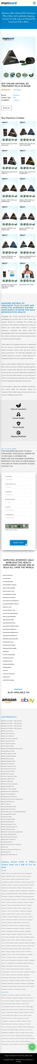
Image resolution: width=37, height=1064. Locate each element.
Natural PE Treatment (9, 839)
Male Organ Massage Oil (10, 827)
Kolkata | (31, 916)
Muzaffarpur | (21, 931)
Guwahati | (26, 902)
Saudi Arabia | (19, 1035)
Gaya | (3, 899)
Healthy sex (6, 651)
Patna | (13, 940)
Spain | (18, 1038)
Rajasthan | (22, 943)
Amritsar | (23, 876)
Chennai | (17, 890)
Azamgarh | (12, 882)
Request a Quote (18, 542)
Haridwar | (4, 905)
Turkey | (13, 1041)
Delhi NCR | (26, 893)
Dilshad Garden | (15, 969)
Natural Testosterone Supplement (13, 832)
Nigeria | (17, 1029)
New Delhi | (12, 937)
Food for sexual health (9, 654)
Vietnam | (22, 1044)
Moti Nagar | (12, 980)
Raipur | (17, 943)
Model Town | (5, 980)
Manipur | (28, 925)
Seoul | (24, 1035)
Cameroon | (31, 1000)
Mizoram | (28, 928)
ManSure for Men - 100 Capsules (12, 721)
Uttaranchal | (20, 960)
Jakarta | (16, 1015)
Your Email (8, 491)
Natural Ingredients (18, 409)
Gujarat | (4, 902)
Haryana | (9, 905)
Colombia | (18, 1003)
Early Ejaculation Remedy (10, 837)
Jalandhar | (4, 911)
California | (18, 1000)
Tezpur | (9, 954)
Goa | (18, 899)
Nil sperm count (7, 607)
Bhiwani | (27, 885)
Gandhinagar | (18, 896)
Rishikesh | (9, 945)
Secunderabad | (6, 948)
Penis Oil (5, 670)
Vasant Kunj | (17, 989)
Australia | (23, 995)
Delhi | (20, 893)
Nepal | (25, 1027)
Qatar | (27, 1032)
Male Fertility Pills (8, 781)
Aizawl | (20, 873)
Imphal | (15, 908)
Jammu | (10, 911)
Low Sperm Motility (8, 581)
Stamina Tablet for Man (9, 753)
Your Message (9, 514)
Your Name (8, 476)
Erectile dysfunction (8, 658)
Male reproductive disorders (10, 638)
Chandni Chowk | (18, 966)
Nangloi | (23, 980)
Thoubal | (30, 954)
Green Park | (14, 972)
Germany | (27, 1009)
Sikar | (20, 948)
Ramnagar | (32, 943)
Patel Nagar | (11, 983)
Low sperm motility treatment (11, 604)
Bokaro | (30, 888)
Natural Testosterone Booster (12, 849)
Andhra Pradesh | (6, 879)
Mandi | (11, 925)
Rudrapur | (25, 945)
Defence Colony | (6, 969)
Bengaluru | (5, 885)
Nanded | (25, 934)
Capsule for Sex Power (9, 769)
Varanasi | (4, 963)
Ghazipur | (14, 899)
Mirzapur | (22, 928)
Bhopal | (32, 885)
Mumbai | (15, 931)
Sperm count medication (9, 616)
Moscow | (9, 1027)
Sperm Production (7, 575)
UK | (20, 1041)
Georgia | (21, 1009)
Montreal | (28, 1024)
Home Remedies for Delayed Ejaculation (14, 811)
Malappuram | (5, 925)
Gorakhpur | (24, 899)
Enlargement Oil (7, 842)
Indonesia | (26, 1012)
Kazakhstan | (5, 1018)
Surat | (23, 951)
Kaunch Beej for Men (9, 819)
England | (4, 1009)
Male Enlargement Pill (9, 761)
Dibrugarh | (32, 893)
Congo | (23, 1003)
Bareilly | (23, 882)
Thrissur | (4, 957)
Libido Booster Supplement (11, 791)
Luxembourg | (12, 1021)
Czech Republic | (6, 1006)
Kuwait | (15, 1018)
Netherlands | (30, 1027)
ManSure (16, 95)
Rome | (9, 1035)
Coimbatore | (31, 890)
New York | (4, 1029)
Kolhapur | (25, 916)
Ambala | (18, 876)
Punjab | (7, 943)
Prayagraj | (29, 940)
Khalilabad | (15, 916)
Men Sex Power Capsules (10, 738)
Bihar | (11, 888)
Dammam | (13, 1006)
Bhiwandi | (21, 885)
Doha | (24, 1006)
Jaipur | (29, 908)
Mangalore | (22, 925)
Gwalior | (31, 902)
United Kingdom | (26, 1041)
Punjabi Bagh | (30, 983)
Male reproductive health (9, 648)
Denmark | (19, 1006)
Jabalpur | (24, 908)
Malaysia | (19, 1021)
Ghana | (32, 1009)
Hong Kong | (10, 1012)
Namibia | (20, 1027)
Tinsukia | (9, 957)
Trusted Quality (18, 418)
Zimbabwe (27, 1044)
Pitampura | (24, 983)
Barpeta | (28, 882)
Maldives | (24, 1021)
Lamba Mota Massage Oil (10, 854)
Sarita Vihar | (5, 989)
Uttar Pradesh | (5, 960)
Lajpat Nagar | (26, 974)
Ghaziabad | (8, 899)
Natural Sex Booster (8, 801)
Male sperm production (9, 597)
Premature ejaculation (8, 664)
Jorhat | (9, 914)
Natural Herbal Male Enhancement (13, 748)
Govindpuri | (28, 969)
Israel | (3, 1015)
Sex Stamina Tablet (8, 746)
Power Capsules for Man (10, 776)
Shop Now (7, 108)
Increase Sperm (7, 578)
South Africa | (5, 1038)
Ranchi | (4, 945)
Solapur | (8, 951)
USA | (10, 1044)
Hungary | (15, 1012)
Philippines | (12, 1032)
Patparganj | (18, 983)
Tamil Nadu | (28, 951)
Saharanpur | (31, 945)
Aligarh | (4, 876)
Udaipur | (26, 957)
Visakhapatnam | (11, 963)
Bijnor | (15, 888)
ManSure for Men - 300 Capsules (12, 726)
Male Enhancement (8, 758)
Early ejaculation (7, 667)
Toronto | (8, 1041)
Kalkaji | (8, 974)
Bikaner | (20, 888)
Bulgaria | (12, 1000)
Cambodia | (24, 1000)
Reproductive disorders (9, 623)
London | (26, 1018)
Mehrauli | (27, 977)
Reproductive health (8, 619)
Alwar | (14, 876)
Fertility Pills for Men (9, 779)
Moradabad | (9, 931)
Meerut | (4, 928)
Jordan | (30, 1015)
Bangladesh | (15, 998)
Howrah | (4, 908)
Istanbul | (8, 1015)
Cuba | (27, 1003)
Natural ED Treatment (9, 809)
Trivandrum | (20, 957)
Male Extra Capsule (8, 774)
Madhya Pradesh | (17, 922)
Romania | (4, 1035)
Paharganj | (4, 983)
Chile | (13, 1003)
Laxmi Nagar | (5, 977)
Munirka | (18, 980)
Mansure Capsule (8, 731)
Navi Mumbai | (5, 937)
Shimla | (16, 948)
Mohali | (4, 931)
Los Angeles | (5, 1021)
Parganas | (4, 940)
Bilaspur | (25, 888)
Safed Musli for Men (8, 821)
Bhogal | (4, 966)
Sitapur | (4, 951)
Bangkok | (9, 998)
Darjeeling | (9, 893)
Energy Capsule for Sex (9, 766)
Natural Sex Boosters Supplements (13, 799)
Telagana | (4, 954)
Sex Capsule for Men (9, 741)
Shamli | (12, 948)
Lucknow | (4, 922)
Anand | (29, 876)
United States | (5, 1044)
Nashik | (30, 934)
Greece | (4, 1012)
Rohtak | (14, 945)
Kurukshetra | (22, 919)
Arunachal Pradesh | (20, 879)
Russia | (13, 1035)
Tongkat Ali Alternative (9, 834)
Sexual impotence (7, 661)
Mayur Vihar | (20, 977)
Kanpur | (18, 914)
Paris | (31, 1029)
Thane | (14, 954)
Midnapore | (16, 928)
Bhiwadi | (16, 885)
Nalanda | (19, 934)
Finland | (11, 1009)
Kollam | (4, 919)
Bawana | (31, 963)
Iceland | (21, 1012)
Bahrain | (4, 998)
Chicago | (8, 1003)
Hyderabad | (10, 908)
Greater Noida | (31, 899)
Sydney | (27, 1038)
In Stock (16, 100)
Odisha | (22, 937)
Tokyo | (3, 1041)
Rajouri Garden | (22, 986)
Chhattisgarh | (24, 890)
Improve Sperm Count (8, 591)
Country (8, 507)
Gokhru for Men (7, 816)
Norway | (22, 1029)
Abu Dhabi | (4, 995)
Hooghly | (29, 905)
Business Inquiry (10, 499)
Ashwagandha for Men (9, 814)
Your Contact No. (10, 484)
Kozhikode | (15, 919)
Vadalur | (26, 960)
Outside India (5, 992)
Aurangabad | (5, 882)
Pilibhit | (18, 940)
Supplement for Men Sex (10, 796)
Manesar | (16, 925)
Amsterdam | (11, 995)
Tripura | (14, 957)
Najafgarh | (14, 934)
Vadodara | (32, 960)
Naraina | (28, 980)
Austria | (29, 995)
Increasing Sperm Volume (9, 594)
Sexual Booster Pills (8, 751)
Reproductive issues (8, 642)
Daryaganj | (26, 966)
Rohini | (28, 986)
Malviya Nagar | (13, 977)
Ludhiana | (10, 922)
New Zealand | (11, 1029)
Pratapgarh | (23, 940)
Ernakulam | (5, 896)
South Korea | (12, 1038)
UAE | (16, 1041)
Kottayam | (9, 919)
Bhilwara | (10, 885)
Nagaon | (4, 934)
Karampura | (13, 974)
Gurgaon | (13, 902)
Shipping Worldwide (18, 436)
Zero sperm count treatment (10, 600)
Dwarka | (22, 969)
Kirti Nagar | (20, 974)
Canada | (4, 1003)
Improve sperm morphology (10, 613)
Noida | (17, 937)
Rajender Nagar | (13, 986)
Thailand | (32, 1038)
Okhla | (33, 980)
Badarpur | (26, 963)
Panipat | (32, 937)
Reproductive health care (9, 629)
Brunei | (8, 1000)
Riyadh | (31, 1032)
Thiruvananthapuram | (21, 954)
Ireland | (32, 1012)
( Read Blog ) (17, 90)
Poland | (17, 1032)
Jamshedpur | (16, 911)
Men (14, 97)
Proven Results (18, 427)
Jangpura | (32, 972)
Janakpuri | (26, 972)
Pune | (3, 943)
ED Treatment (7, 804)
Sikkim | (25, 948)
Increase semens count (9, 610)
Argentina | (18, 995)
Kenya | (10, 1018)
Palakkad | (27, 937)
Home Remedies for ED (9, 806)
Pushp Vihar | (5, 986)
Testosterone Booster (9, 673)
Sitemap (18, 1061)
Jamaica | (20, 1015)
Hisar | (25, 905)
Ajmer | (24, 873)
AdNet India (28, 1055)
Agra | (8, 873)
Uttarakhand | (13, 960)
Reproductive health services (10, 632)
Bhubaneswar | (5, 888)
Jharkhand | (23, 911)
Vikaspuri (23, 989)
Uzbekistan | (16, 1044)
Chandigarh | (12, 890)
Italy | (12, 1015)
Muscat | (15, 1027)
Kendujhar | (5, 916)
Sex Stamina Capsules (9, 743)
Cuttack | (4, 893)
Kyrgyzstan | (20, 1018)
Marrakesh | (9, 1024)
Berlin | (26, 998)
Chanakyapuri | (10, 966)
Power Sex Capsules (9, 733)
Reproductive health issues (10, 635)
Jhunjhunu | (29, 911)
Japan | (25, 1015)
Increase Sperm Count (9, 824)
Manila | (4, 1024)
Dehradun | (16, 893)
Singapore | (30, 1035)
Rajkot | (27, 943)
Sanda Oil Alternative (9, 829)
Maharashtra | (26, 922)
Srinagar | (18, 951)
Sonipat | (13, 951)
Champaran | (5, 890)
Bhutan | (31, 998)
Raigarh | (12, 943)
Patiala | (9, 940)
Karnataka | (28, 914)
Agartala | (4, 873)
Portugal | (22, 1032)
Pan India (4, 870)
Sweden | (22, 1038)
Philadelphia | (5, 1032)
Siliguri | (29, 948)
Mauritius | (15, 1024)
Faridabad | (11, 896)
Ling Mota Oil (6, 677)
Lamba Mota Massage (8, 680)
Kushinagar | (29, 919)
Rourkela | (19, 945)
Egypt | (31, 1006)
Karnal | (23, 914)
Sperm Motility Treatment (9, 584)
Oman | (27, 1029)
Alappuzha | (29, 873)
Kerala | (10, 916)
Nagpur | (9, 934)
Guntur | (8, 902)
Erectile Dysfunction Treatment (12, 844)
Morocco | (4, 1027)
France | (16, 1009)
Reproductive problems (9, 645)
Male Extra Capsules (9, 763)
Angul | (13, 879)
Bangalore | (18, 882)
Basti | (33, 882)
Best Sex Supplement (9, 794)
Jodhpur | (4, 914)
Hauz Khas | (20, 972)
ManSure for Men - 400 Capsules (12, 728)
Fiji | (8, 1009)
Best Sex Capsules (8, 736)
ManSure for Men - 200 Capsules (12, 723)
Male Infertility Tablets (9, 756)
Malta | (29, 1021)
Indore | (20, 908)
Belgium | (21, 998)
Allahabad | (9, 876)
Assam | (28, 879)
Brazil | (3, 1000)
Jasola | (3, 974)
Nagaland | (28, 931)
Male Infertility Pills (8, 786)
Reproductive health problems (11, 626)
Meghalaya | (10, 928)
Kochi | (20, 916)
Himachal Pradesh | (18, 905)
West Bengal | (19, 963)
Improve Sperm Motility (9, 588)
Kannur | (13, 914)
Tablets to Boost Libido (9, 789)
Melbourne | (22, 1024)
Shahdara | (11, 989)
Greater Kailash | (6, 972)
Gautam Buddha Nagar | (28, 896)
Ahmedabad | (13, 873)
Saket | (32, 986)
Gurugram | (20, 902)
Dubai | (28, 1006)
